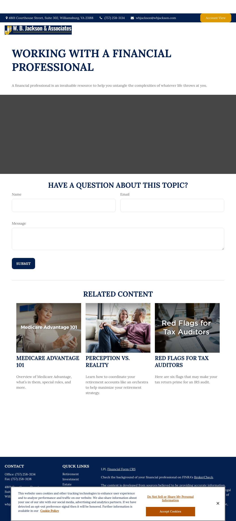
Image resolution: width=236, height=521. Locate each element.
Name (16, 181)
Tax (65, 481)
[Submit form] (23, 250)
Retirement (71, 461)
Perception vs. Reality (108, 348)
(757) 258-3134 (112, 4)
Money (67, 486)
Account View (216, 4)
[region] (118, 504)
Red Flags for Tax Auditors (182, 348)
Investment (71, 466)
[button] (119, 16)
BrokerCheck (203, 464)
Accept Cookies (170, 511)
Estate (67, 471)
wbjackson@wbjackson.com (153, 4)
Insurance (70, 476)
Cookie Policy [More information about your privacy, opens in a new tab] (49, 511)
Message (19, 210)
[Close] (218, 503)
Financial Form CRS (121, 456)
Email (124, 181)
